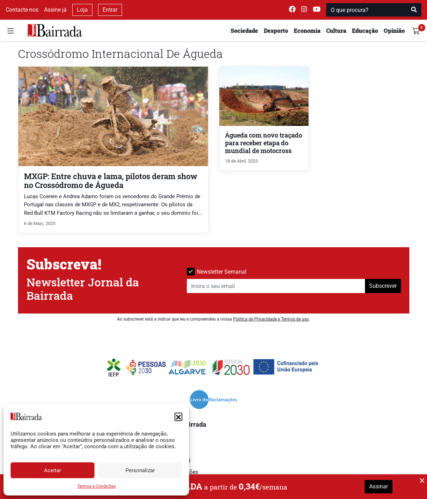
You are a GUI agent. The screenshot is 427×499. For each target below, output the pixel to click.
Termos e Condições (96, 486)
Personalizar (140, 470)
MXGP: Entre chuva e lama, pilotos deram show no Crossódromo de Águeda (110, 180)
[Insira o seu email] (276, 286)
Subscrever (383, 285)
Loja (82, 9)
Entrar (110, 9)
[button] (178, 416)
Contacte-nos (22, 9)
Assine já (55, 9)
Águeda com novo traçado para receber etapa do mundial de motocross (263, 143)
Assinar (378, 486)
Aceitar (52, 470)
